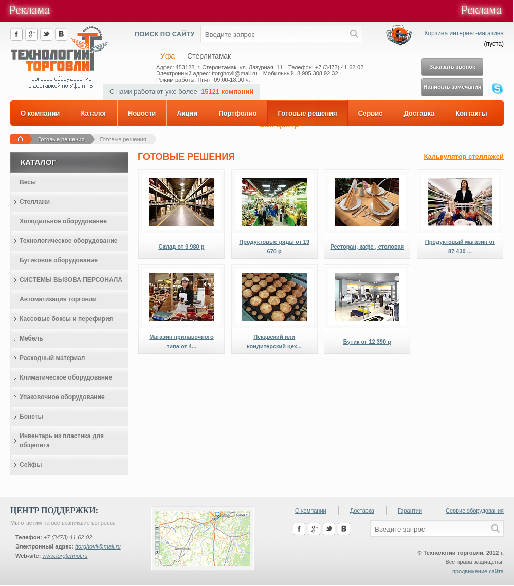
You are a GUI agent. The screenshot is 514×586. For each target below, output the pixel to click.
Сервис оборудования (475, 510)
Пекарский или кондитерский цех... (274, 341)
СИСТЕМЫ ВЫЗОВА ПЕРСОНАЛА (71, 279)
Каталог (93, 113)
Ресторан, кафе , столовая (368, 246)
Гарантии (410, 510)
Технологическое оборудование (68, 240)
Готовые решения (307, 113)
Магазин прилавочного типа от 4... (181, 341)
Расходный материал (52, 358)
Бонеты (31, 416)
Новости (142, 113)
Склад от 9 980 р (182, 246)
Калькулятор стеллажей (464, 156)
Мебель (31, 338)
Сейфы (31, 464)
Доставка (418, 113)
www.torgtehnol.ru (64, 556)
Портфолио (237, 113)
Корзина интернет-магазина (464, 33)
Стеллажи (35, 201)
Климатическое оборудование (66, 377)
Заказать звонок (452, 67)
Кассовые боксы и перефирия (66, 319)
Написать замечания (453, 87)
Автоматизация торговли (58, 299)
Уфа (167, 56)
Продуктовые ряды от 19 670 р (274, 246)
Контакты (471, 113)
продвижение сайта (478, 571)
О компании (40, 113)
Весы (28, 182)
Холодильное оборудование (63, 221)
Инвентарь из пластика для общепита (62, 440)
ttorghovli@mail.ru (98, 546)
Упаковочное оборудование (62, 397)
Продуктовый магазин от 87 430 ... (460, 246)
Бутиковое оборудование (59, 260)
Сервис (370, 113)
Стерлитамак (209, 56)
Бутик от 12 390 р (367, 341)
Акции (187, 113)
